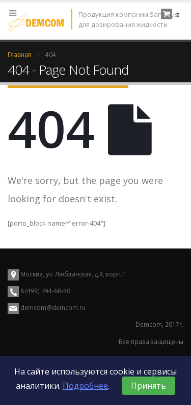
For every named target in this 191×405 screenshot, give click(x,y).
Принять (148, 385)
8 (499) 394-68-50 (44, 291)
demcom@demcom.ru (53, 307)
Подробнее (85, 385)
